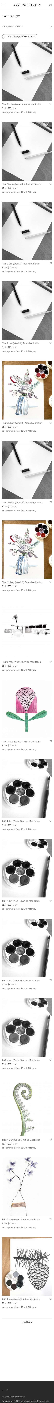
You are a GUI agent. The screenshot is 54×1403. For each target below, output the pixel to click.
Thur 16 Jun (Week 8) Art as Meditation (21, 184)
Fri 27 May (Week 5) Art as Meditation (21, 1140)
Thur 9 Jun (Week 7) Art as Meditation (21, 263)
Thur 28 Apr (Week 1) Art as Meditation (21, 741)
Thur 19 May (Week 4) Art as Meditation (22, 502)
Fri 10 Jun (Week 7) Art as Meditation (21, 980)
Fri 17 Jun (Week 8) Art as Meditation (21, 901)
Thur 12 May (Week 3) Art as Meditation (22, 582)
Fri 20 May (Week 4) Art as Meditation (21, 1219)
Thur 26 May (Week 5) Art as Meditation (22, 423)
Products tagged (22, 36)
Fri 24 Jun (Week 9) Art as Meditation (21, 821)
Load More (27, 1322)
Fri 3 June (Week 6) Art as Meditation (21, 1060)
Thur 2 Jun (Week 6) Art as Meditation (21, 343)
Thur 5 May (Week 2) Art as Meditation (21, 662)
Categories (7, 26)
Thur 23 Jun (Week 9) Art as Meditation (21, 104)
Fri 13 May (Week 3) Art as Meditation (21, 1299)
